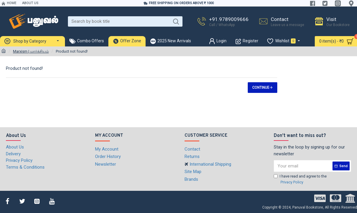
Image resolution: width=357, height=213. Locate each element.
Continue (260, 87)
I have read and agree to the (300, 179)
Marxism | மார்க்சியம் (31, 51)
